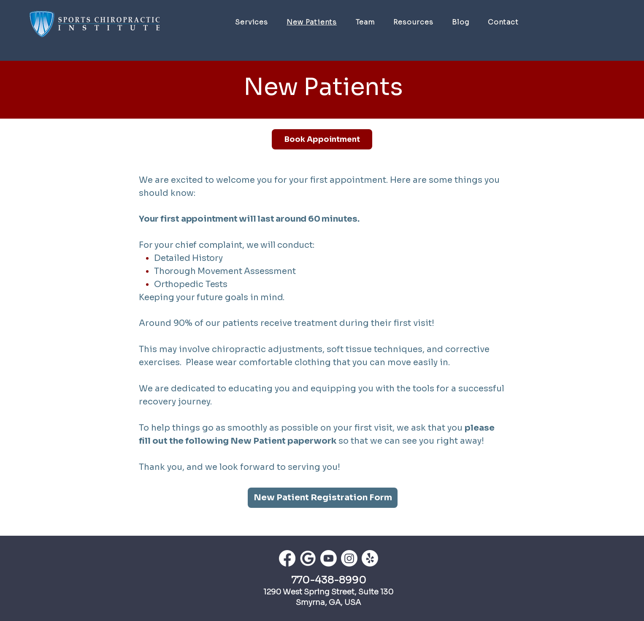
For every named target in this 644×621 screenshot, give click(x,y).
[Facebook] (287, 558)
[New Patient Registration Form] (323, 498)
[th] (308, 558)
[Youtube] (328, 558)
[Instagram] (349, 558)
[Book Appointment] (322, 139)
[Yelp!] (370, 558)
